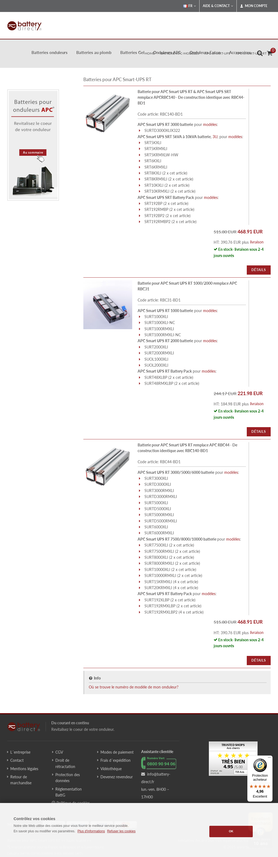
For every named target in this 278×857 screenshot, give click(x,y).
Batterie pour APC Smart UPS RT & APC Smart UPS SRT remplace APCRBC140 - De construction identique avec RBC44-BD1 (191, 97)
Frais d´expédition (115, 760)
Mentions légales (24, 768)
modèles (210, 124)
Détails (258, 270)
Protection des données (67, 777)
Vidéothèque (111, 768)
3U (215, 136)
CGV (59, 752)
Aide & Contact (218, 6)
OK (231, 831)
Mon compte (253, 6)
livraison (257, 242)
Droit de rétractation (65, 763)
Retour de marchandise (20, 780)
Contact (17, 760)
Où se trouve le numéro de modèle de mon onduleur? (133, 687)
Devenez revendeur (116, 777)
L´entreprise (20, 752)
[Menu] (269, 759)
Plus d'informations (91, 831)
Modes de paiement (117, 752)
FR (189, 6)
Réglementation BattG (68, 792)
